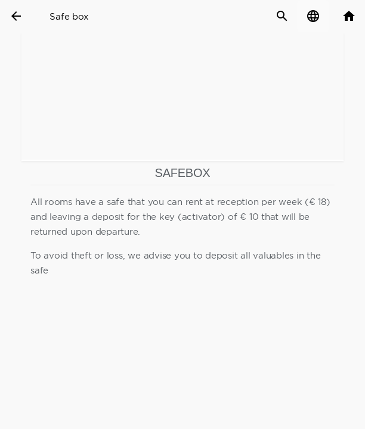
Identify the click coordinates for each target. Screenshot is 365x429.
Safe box (69, 16)
